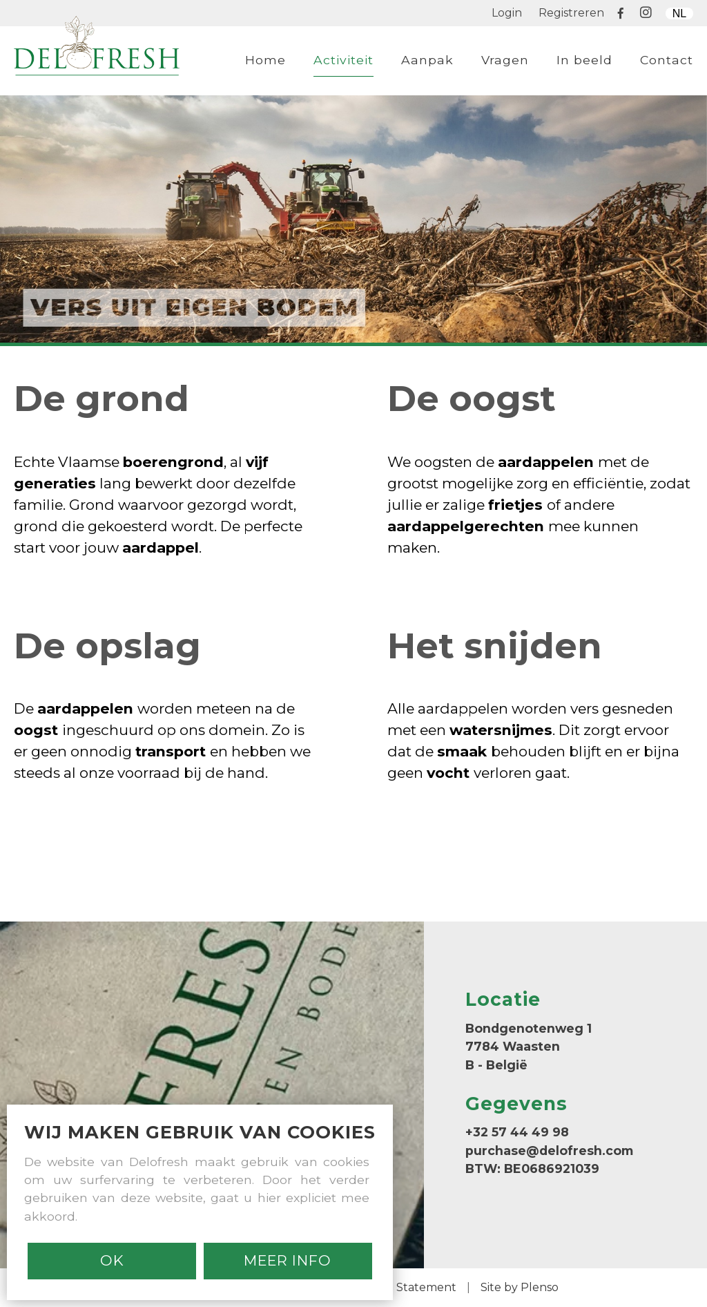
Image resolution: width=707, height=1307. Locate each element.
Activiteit (343, 60)
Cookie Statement (406, 1287)
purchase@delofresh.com (549, 1150)
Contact (666, 60)
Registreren (571, 12)
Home (265, 60)
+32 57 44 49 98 (517, 1132)
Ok (112, 1260)
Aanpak (427, 60)
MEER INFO (287, 1260)
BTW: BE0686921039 (532, 1168)
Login (507, 12)
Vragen (505, 60)
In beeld (584, 60)
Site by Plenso (520, 1287)
